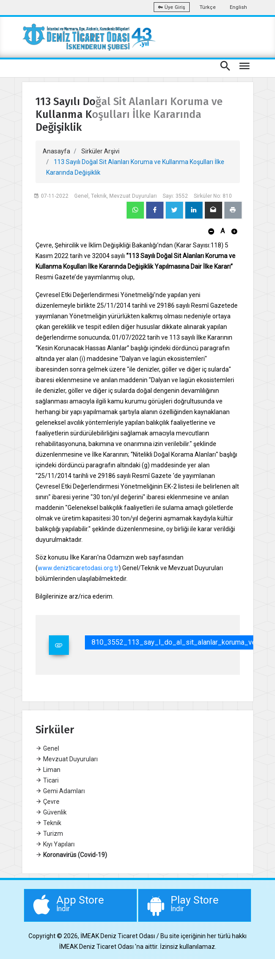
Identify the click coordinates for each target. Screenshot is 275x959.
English (238, 7)
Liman (48, 769)
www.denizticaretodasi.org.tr (78, 567)
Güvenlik (51, 812)
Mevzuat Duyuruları (67, 759)
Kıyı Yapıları (55, 844)
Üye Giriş (171, 7)
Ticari (47, 780)
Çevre (48, 801)
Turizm (49, 833)
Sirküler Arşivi (100, 151)
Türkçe (207, 7)
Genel (47, 748)
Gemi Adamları (60, 791)
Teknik (48, 822)
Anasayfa (56, 151)
